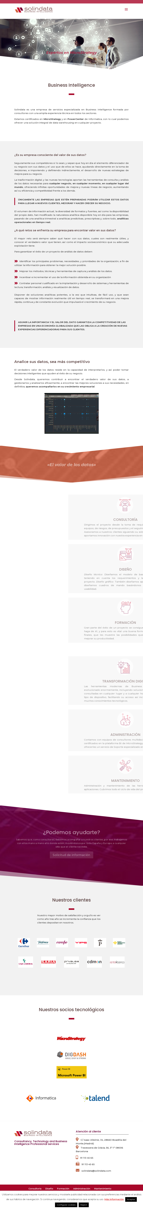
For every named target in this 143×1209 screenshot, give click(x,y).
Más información (114, 1199)
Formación (63, 1188)
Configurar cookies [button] (66, 1205)
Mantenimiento (102, 1188)
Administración (81, 1188)
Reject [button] (83, 1205)
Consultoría (34, 1188)
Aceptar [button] (131, 1199)
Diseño (49, 1188)
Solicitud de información (71, 850)
